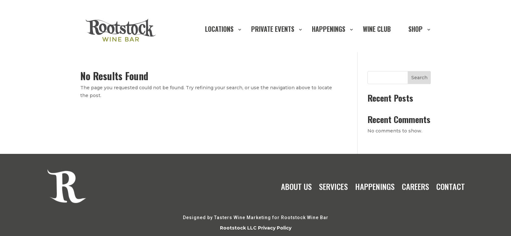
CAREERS (415, 186)
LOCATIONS (219, 29)
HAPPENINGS (328, 29)
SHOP (415, 29)
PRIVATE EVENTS (272, 29)
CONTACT (450, 186)
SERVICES (333, 186)
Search (419, 78)
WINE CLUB (377, 29)
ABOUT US (296, 186)
